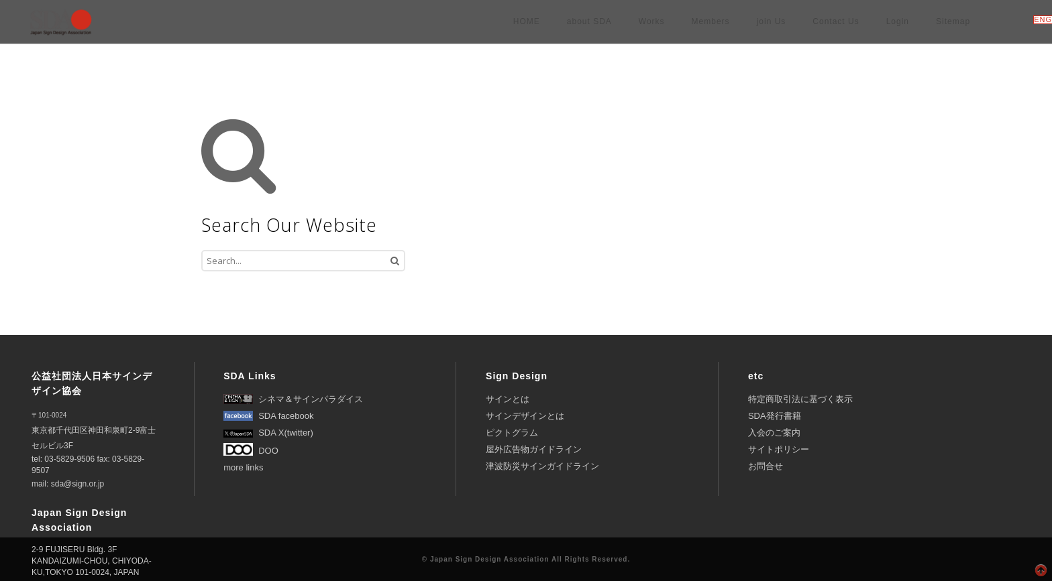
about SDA (589, 21)
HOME (526, 21)
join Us (771, 21)
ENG (1043, 19)
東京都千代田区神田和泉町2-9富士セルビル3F (94, 430)
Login (897, 21)
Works (652, 21)
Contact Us (835, 21)
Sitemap (953, 21)
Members (711, 21)
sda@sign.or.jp (78, 484)
